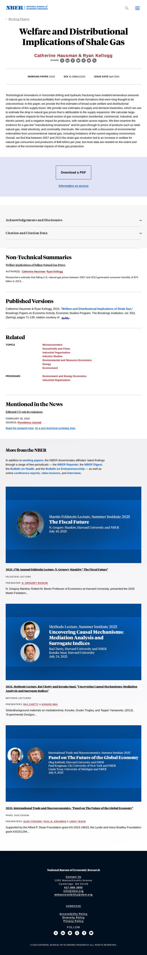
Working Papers (19, 19)
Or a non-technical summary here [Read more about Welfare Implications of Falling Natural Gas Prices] (55, 428)
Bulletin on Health (22, 468)
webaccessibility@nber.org (73, 894)
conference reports (27, 473)
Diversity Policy (73, 917)
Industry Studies (53, 356)
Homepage (73, 906)
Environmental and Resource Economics (67, 360)
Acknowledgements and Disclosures (34, 220)
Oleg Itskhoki (32, 821)
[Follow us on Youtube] (91, 933)
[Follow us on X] (56, 933)
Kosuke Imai (50, 704)
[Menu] (137, 8)
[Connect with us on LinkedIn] (63, 933)
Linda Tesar (77, 821)
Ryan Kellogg (98, 55)
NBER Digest (93, 464)
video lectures (50, 473)
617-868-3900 (73, 887)
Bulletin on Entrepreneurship (65, 468)
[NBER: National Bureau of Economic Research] (30, 8)
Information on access (74, 185)
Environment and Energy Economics (65, 376)
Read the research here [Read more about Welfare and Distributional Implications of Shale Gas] (20, 428)
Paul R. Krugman (55, 821)
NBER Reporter (67, 464)
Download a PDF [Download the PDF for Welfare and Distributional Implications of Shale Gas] (73, 172)
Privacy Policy (73, 921)
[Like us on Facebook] (84, 933)
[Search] (127, 8)
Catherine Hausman (56, 55)
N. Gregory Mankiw (35, 583)
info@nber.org (73, 891)
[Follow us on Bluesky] (70, 933)
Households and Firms (56, 348)
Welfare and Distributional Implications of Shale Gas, (97, 308)
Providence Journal (29, 422)
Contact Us (73, 876)
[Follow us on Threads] (77, 933)
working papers (32, 460)
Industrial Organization (56, 352)
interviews (74, 473)
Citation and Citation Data (26, 233)
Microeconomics (53, 344)
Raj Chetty (31, 704)
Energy (47, 364)
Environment (50, 368)
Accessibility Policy (74, 913)
